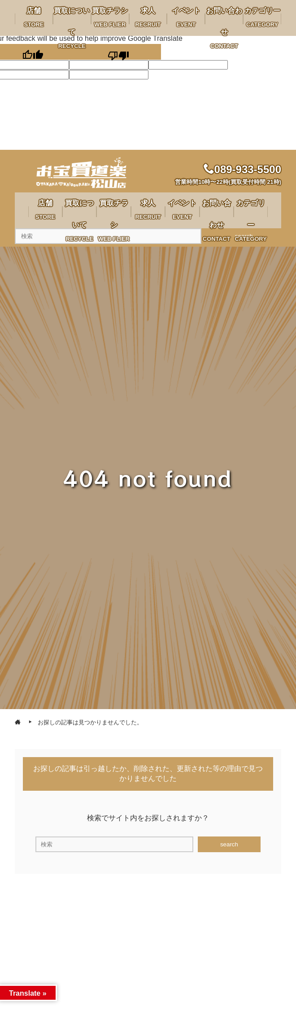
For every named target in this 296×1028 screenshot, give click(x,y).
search (229, 844)
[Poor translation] (118, 52)
